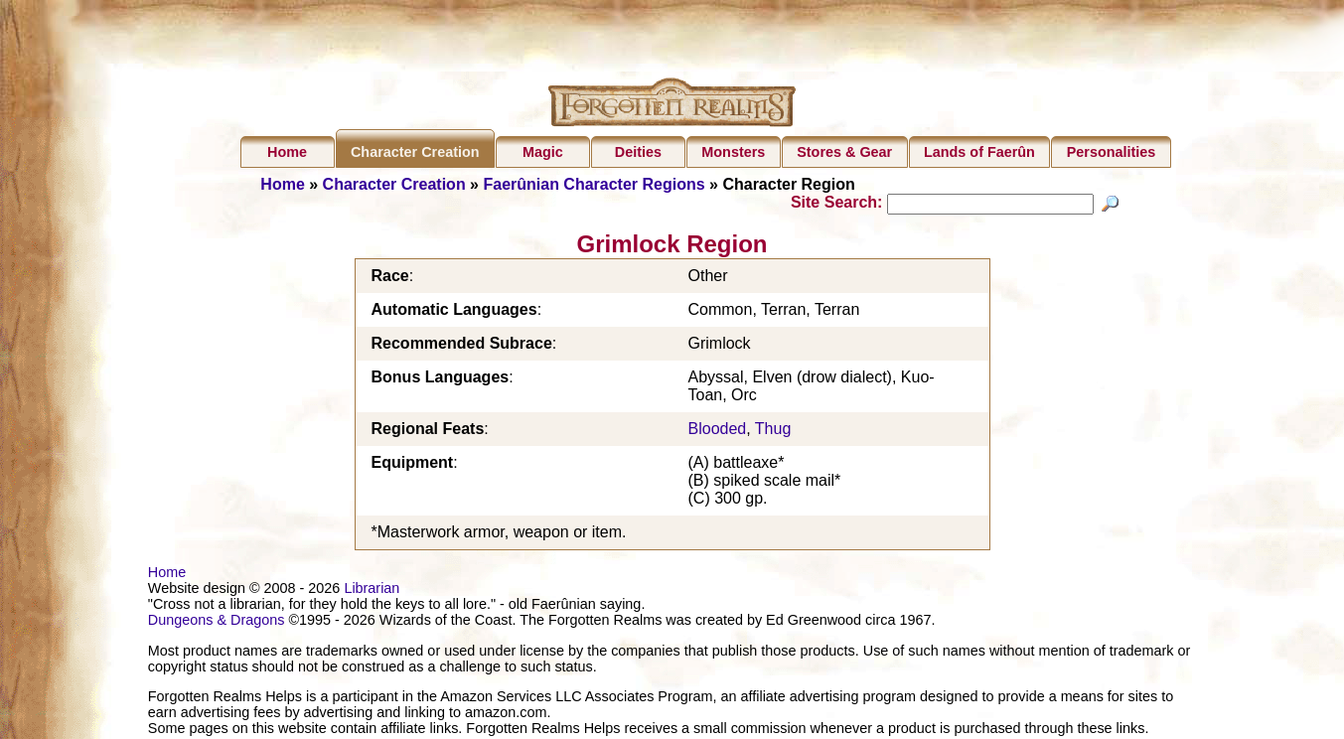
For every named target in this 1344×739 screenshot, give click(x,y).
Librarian (371, 591)
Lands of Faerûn (979, 152)
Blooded (717, 431)
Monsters (733, 152)
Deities (638, 152)
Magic (543, 152)
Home (287, 152)
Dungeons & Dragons (216, 623)
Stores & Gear (844, 152)
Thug (773, 431)
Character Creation (415, 152)
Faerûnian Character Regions (593, 184)
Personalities (1111, 152)
